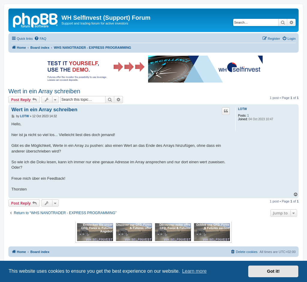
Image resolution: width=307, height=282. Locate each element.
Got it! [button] (273, 271)
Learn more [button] (194, 271)
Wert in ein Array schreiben (44, 91)
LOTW (242, 109)
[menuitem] (40, 38)
